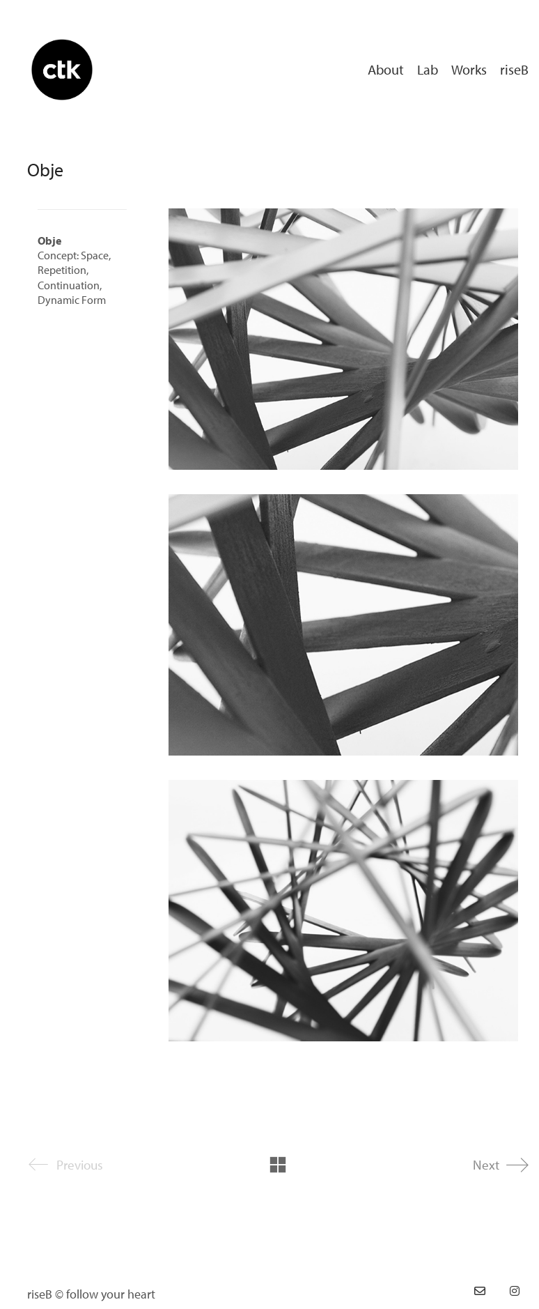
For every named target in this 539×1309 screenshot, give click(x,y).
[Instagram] (515, 1291)
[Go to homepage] (62, 70)
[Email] (480, 1291)
